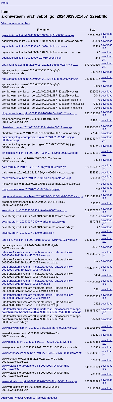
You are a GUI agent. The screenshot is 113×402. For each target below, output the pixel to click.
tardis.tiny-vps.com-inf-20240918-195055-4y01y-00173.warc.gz (39, 239)
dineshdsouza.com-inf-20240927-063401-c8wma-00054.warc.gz (40, 152)
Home (5, 2)
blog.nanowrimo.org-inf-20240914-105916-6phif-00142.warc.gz (39, 113)
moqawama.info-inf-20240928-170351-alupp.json (31, 189)
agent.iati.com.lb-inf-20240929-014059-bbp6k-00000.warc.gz (38, 35)
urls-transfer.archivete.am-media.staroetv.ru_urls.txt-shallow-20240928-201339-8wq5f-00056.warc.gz (37, 254)
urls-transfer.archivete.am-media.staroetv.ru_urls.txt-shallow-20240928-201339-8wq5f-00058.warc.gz (37, 282)
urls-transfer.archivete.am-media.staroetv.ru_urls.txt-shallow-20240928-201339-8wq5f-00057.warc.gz (37, 268)
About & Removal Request (41, 397)
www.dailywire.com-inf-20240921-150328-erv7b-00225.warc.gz (39, 327)
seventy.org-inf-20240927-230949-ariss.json (28, 232)
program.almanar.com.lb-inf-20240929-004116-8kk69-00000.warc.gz (42, 196)
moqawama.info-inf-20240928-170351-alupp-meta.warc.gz (36, 178)
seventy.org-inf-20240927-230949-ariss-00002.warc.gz (34, 210)
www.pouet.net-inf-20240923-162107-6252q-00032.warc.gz (37, 341)
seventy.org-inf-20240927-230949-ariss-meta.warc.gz (33, 221)
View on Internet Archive (15, 23)
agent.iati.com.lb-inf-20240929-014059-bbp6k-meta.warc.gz (37, 46)
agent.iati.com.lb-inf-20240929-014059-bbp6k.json (32, 57)
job (104, 36)
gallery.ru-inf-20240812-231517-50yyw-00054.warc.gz (34, 167)
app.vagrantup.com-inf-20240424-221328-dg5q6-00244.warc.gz (40, 64)
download (106, 33)
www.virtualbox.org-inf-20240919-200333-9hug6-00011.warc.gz (39, 381)
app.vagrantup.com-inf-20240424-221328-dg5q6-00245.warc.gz (40, 78)
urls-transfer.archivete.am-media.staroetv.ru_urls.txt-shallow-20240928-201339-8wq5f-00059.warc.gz (37, 296)
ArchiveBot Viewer (12, 397)
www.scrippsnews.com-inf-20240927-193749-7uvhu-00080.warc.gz (42, 353)
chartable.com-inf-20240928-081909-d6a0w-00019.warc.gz (37, 127)
